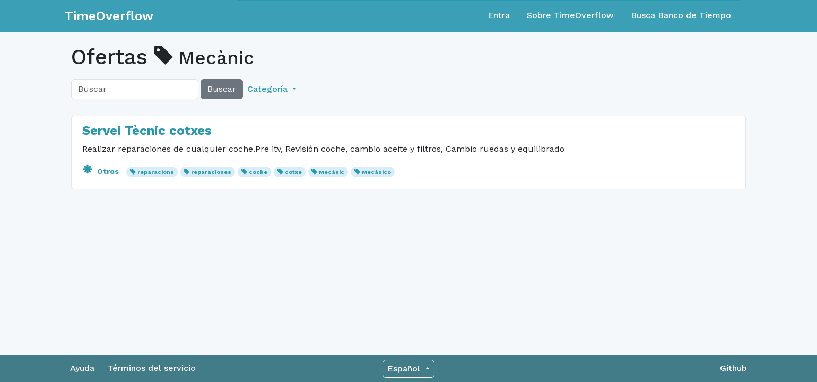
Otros (101, 171)
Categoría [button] (268, 89)
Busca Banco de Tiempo (681, 15)
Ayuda (82, 368)
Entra (499, 15)
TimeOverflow (109, 15)
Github (733, 368)
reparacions (155, 172)
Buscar (221, 89)
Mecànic (331, 172)
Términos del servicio (152, 368)
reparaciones (211, 172)
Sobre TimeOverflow (570, 15)
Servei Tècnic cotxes (147, 130)
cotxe (293, 172)
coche (258, 172)
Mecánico (376, 172)
